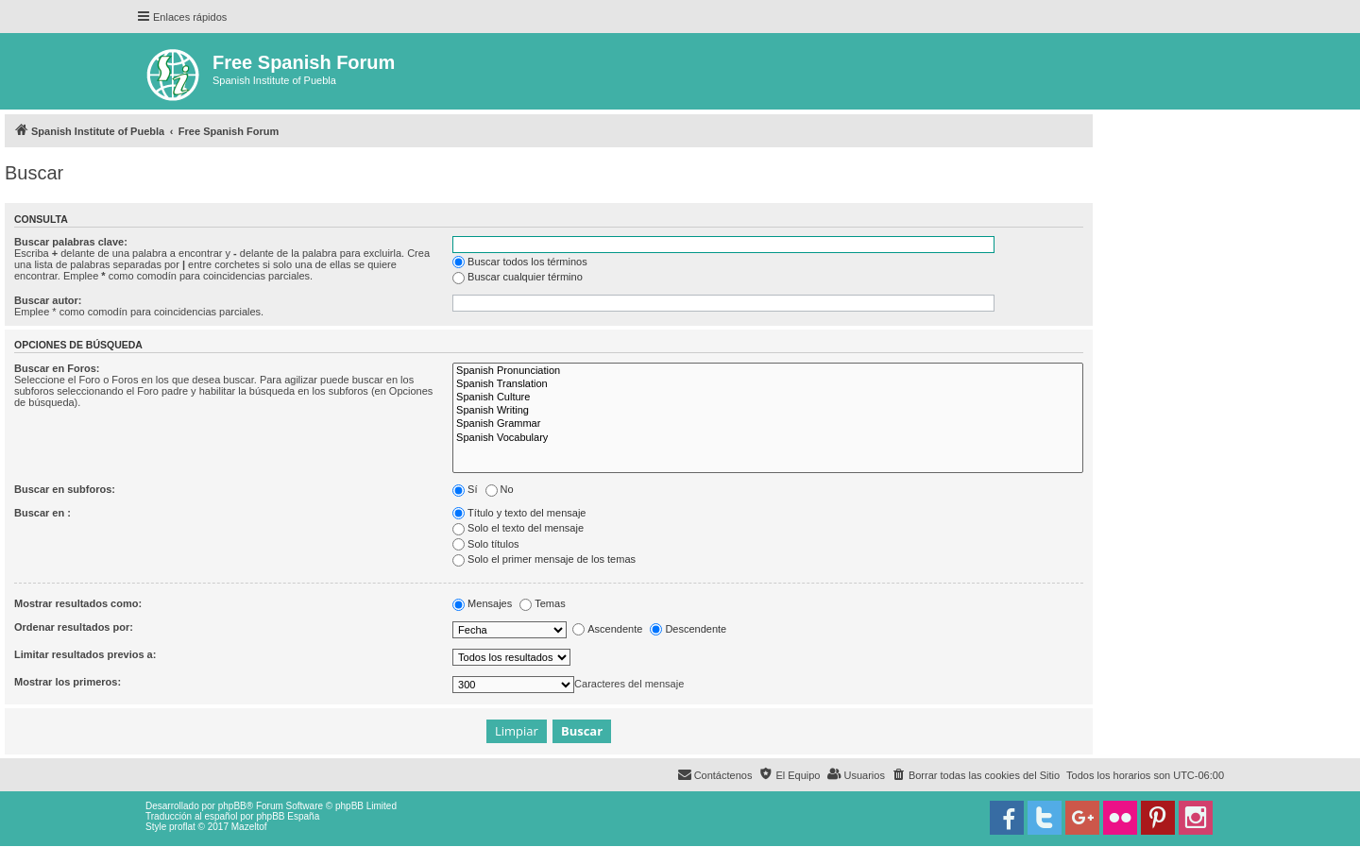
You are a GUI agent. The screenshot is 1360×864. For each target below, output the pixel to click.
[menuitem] (976, 775)
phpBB (232, 806)
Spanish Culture (767, 397)
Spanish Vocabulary (767, 438)
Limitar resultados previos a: (85, 654)
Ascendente (607, 629)
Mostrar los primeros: (67, 681)
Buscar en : (42, 512)
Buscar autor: (48, 300)
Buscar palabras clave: (71, 241)
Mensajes (482, 603)
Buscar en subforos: (64, 489)
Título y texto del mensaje (519, 512)
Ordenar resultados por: (73, 627)
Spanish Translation (767, 384)
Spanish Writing (767, 410)
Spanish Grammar (767, 424)
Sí (464, 489)
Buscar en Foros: (56, 368)
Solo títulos (485, 544)
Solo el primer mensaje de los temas (544, 559)
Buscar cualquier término (517, 276)
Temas (542, 603)
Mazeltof (249, 827)
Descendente (688, 629)
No (499, 489)
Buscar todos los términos (519, 261)
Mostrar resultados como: (78, 603)
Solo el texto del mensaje (518, 528)
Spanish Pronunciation (767, 371)
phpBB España (287, 816)
